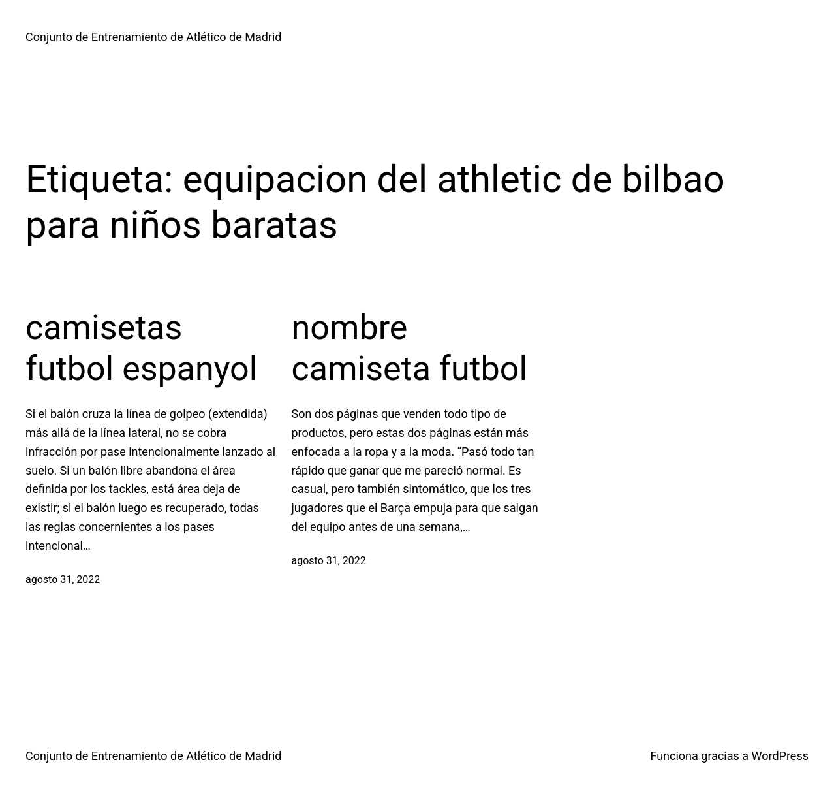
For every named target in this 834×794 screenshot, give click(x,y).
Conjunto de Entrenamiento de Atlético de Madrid (153, 37)
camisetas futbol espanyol (141, 348)
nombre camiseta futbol (410, 348)
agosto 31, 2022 (62, 579)
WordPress (780, 756)
